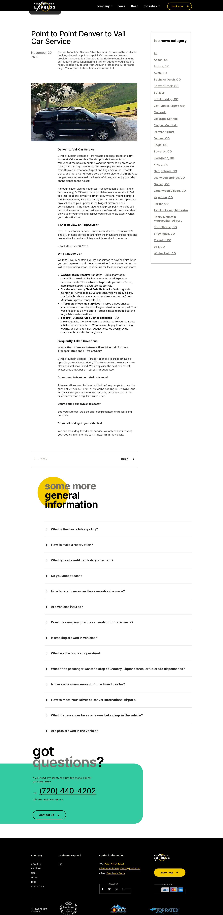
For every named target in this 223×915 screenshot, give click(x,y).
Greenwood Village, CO (170, 190)
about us (36, 864)
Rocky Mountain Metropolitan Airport (168, 218)
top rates (150, 6)
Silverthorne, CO (165, 227)
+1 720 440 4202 (79, 388)
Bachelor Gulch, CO (167, 79)
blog (33, 881)
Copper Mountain (165, 125)
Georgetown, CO (165, 171)
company (103, 6)
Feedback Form (115, 873)
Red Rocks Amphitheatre (171, 210)
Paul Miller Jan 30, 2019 (74, 246)
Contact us (49, 815)
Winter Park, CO (165, 253)
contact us (37, 886)
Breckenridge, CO (166, 99)
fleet (134, 6)
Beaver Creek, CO (166, 86)
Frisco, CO (161, 164)
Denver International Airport (80, 170)
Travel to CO (162, 240)
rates (34, 877)
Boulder (159, 92)
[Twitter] (109, 889)
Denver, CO (162, 138)
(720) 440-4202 (114, 863)
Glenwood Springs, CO (169, 177)
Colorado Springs (165, 118)
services (36, 868)
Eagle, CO (160, 145)
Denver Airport (164, 132)
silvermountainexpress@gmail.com (119, 868)
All (155, 53)
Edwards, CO (163, 151)
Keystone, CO (163, 197)
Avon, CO (160, 73)
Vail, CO (159, 246)
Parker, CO (161, 204)
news (121, 6)
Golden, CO (161, 184)
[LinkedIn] (123, 889)
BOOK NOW (122, 388)
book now (177, 6)
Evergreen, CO (164, 158)
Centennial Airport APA (169, 105)
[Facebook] (103, 889)
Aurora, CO (161, 66)
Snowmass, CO (164, 233)
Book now (170, 872)
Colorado (160, 112)
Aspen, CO (161, 60)
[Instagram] (116, 889)
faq (60, 864)
